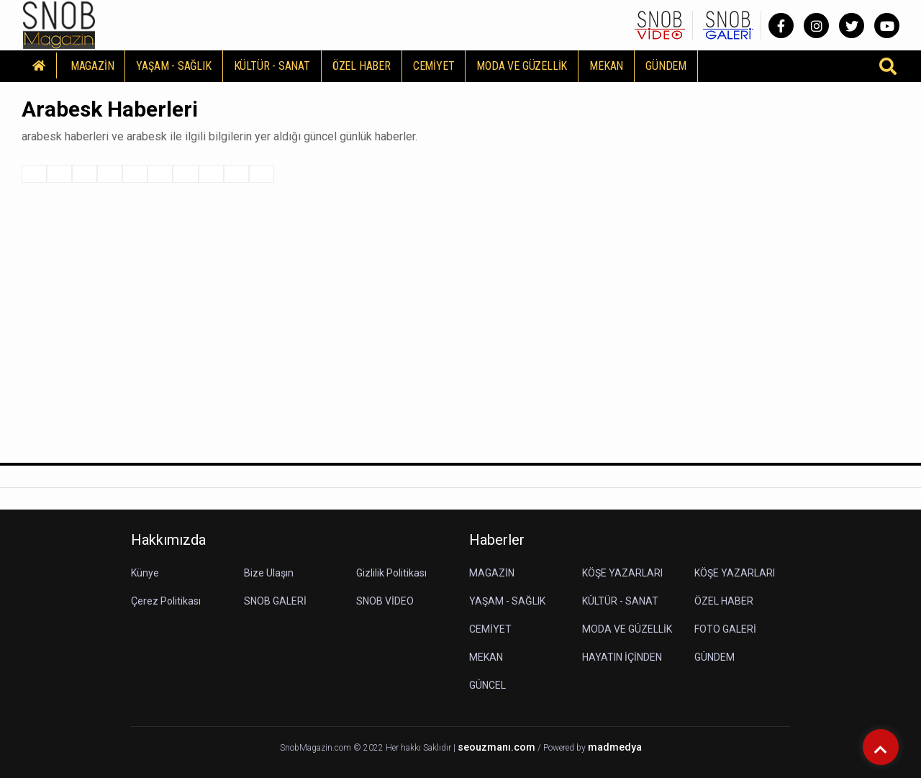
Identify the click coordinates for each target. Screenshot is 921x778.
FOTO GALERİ (725, 629)
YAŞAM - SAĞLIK (173, 66)
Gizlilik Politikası (391, 573)
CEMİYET (434, 66)
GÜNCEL (487, 685)
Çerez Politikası (166, 601)
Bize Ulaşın (269, 573)
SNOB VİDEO (385, 601)
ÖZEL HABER (361, 66)
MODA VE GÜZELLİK (521, 66)
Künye (145, 573)
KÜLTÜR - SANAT (272, 66)
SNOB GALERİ (275, 601)
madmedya (615, 747)
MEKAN (606, 66)
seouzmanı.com (496, 747)
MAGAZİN (92, 66)
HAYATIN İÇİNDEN (622, 657)
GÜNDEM (665, 66)
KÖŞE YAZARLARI (622, 573)
